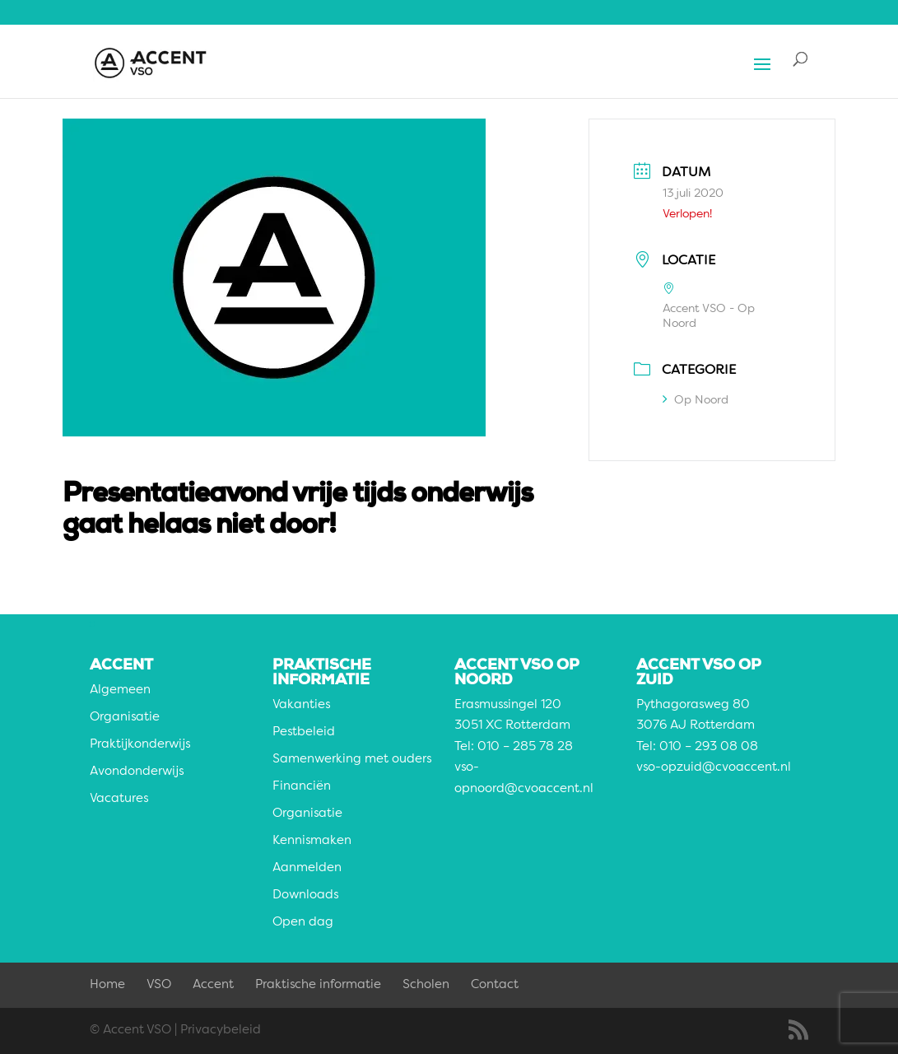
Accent (213, 985)
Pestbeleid (303, 732)
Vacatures (119, 799)
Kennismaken (311, 841)
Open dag (302, 922)
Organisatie (125, 717)
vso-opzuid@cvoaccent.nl (713, 768)
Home (107, 985)
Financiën (301, 787)
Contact (495, 985)
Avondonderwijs (137, 772)
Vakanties (301, 705)
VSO (159, 985)
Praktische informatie (318, 985)
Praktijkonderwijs (140, 745)
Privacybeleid (220, 1030)
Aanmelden (307, 868)
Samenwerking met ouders (351, 759)
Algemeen (120, 690)
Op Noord (695, 400)
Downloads (305, 895)
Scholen (425, 985)
